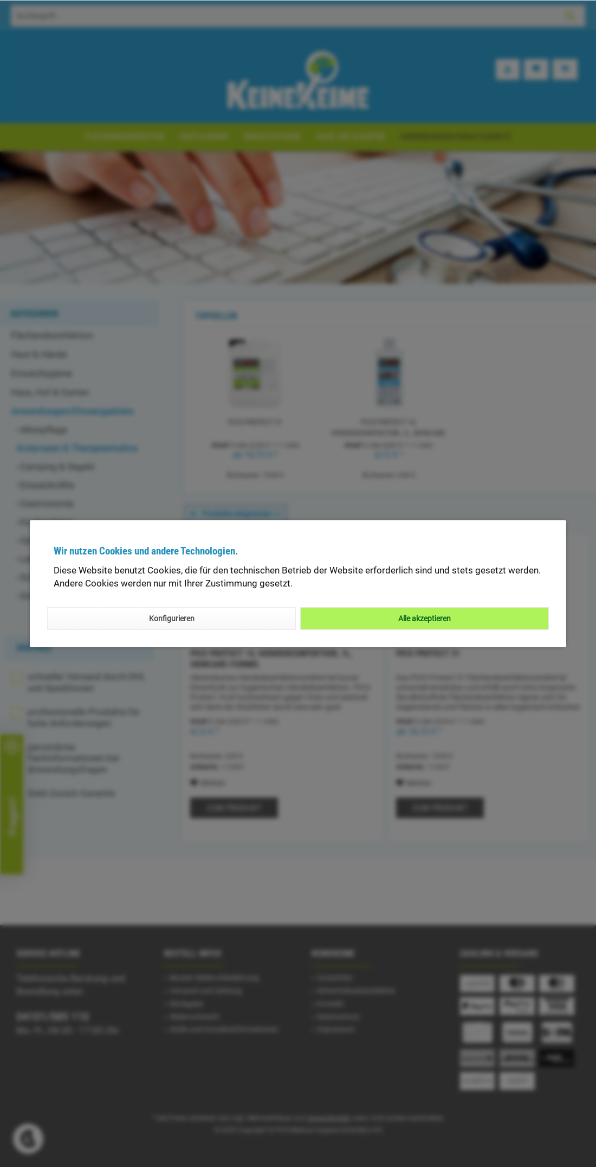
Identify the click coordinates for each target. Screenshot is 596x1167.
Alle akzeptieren (424, 618)
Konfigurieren (172, 618)
